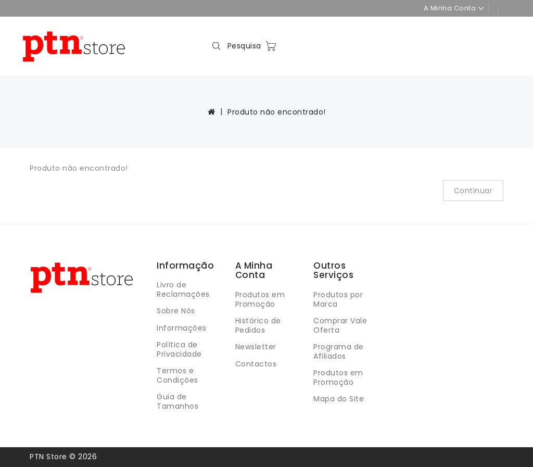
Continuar (473, 190)
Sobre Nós (176, 311)
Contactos (256, 364)
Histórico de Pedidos (258, 325)
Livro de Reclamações (183, 289)
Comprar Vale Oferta (340, 325)
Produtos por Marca (338, 299)
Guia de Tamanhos (177, 401)
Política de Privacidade (179, 349)
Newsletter (255, 347)
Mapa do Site (338, 399)
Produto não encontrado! (276, 112)
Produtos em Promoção (260, 299)
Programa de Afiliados (338, 351)
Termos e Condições (177, 375)
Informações (182, 328)
